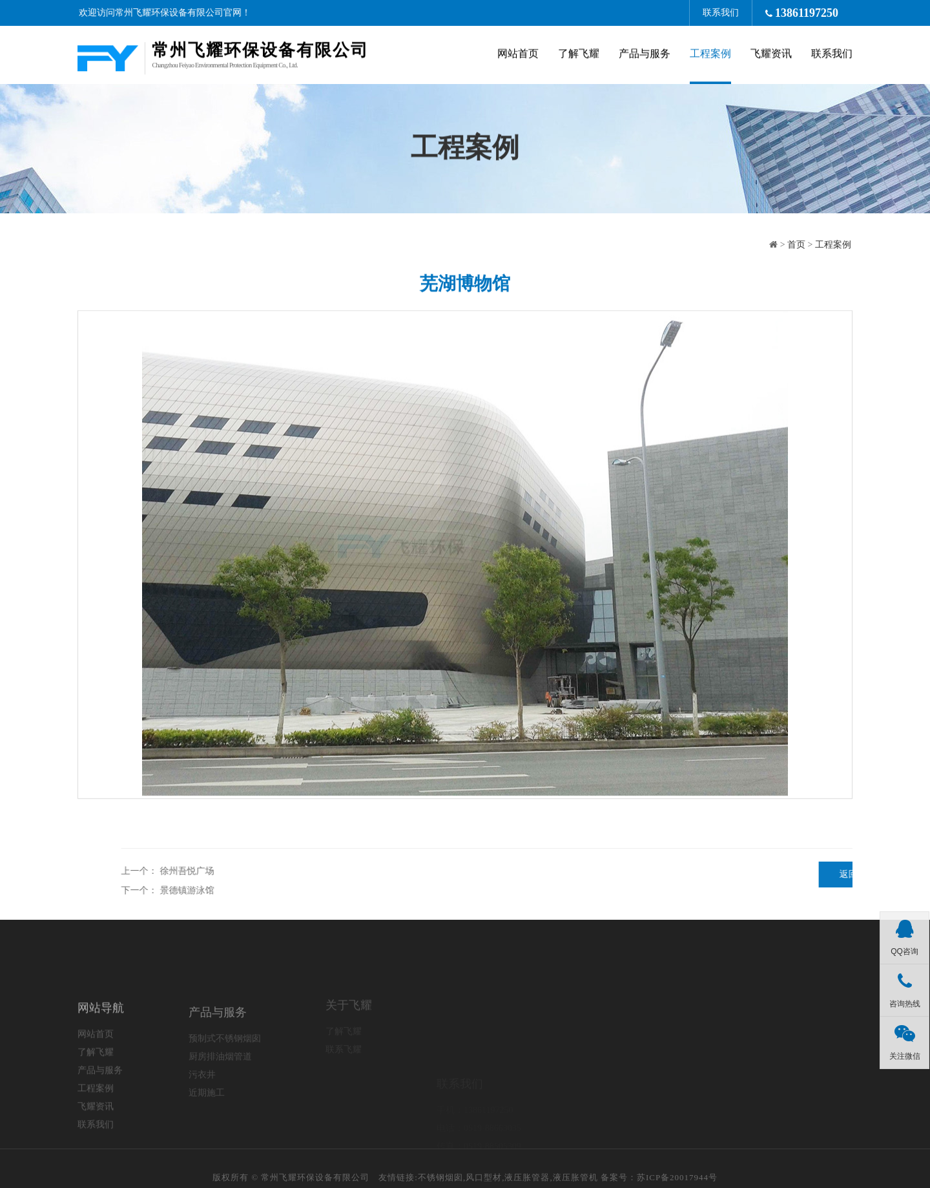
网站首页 (518, 55)
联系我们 (728, 12)
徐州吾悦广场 (513, 871)
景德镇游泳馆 (513, 890)
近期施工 (207, 1125)
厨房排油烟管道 (220, 1089)
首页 (803, 244)
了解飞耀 (578, 55)
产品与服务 (644, 55)
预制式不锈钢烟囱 (225, 1071)
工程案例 (710, 55)
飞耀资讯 (771, 55)
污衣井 (202, 1107)
